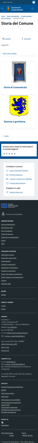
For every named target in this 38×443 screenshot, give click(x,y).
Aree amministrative (8, 224)
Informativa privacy (7, 393)
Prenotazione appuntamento (11, 410)
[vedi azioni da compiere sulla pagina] (25, 38)
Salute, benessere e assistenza (11, 274)
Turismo (3, 280)
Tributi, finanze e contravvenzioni (12, 277)
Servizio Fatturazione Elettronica (12, 387)
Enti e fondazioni (6, 231)
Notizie (3, 294)
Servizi (24, 433)
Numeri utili (5, 350)
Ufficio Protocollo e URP (9, 344)
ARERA (3, 390)
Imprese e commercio (8, 271)
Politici (3, 240)
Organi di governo (7, 234)
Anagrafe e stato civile (8, 258)
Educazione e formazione (9, 267)
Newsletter (5, 425)
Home (3, 16)
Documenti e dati (7, 227)
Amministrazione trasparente (11, 402)
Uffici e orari (5, 347)
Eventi (3, 309)
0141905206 (12, 327)
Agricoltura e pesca (7, 255)
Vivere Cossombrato (13, 16)
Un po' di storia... (6, 18)
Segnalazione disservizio (9, 407)
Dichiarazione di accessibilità (10, 400)
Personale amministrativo (9, 237)
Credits (11, 435)
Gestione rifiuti (6, 283)
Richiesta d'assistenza (8, 412)
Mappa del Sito (27, 435)
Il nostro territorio (26, 16)
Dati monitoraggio (7, 433)
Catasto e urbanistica (8, 264)
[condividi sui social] (6, 38)
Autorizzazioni (6, 261)
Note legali (5, 396)
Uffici (3, 243)
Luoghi (3, 306)
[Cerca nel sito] (31, 8)
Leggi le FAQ (5, 405)
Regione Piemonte (7, 2)
